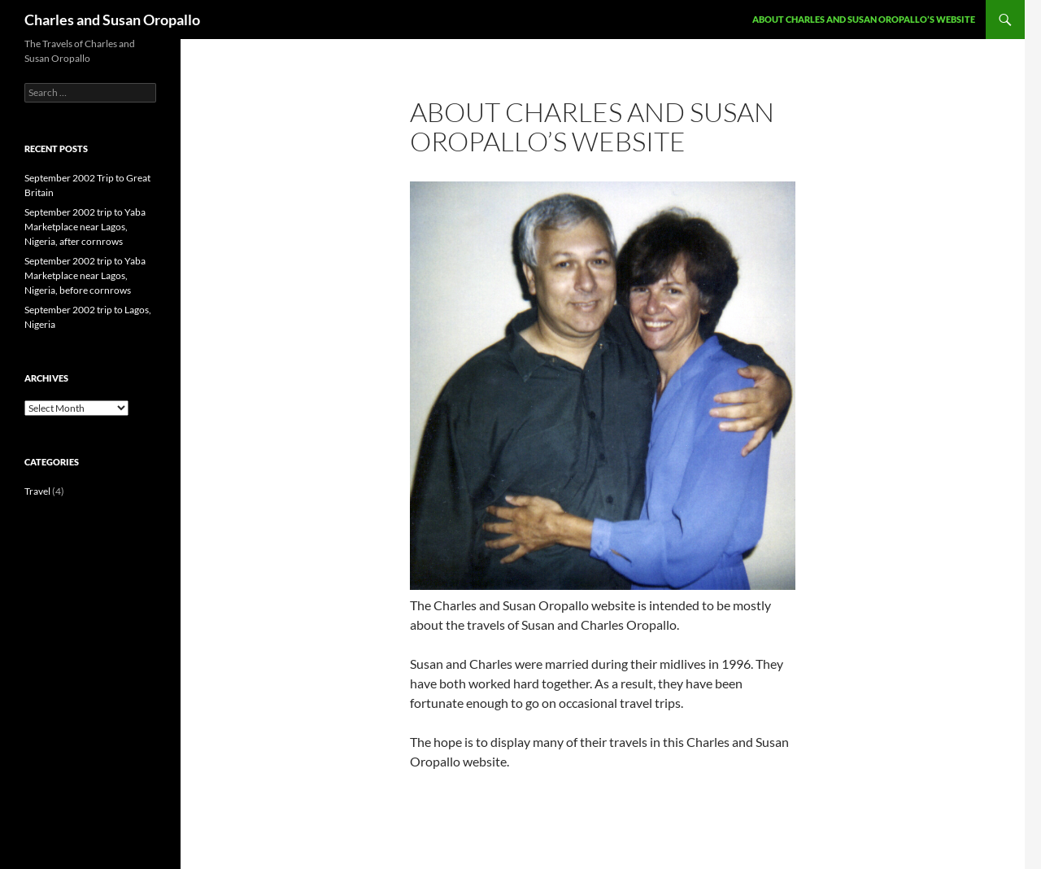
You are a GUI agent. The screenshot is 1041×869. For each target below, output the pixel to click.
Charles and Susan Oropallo (112, 19)
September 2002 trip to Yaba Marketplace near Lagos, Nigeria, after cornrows (85, 226)
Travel (37, 491)
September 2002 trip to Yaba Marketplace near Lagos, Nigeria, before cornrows (85, 275)
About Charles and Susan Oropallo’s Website (863, 19)
